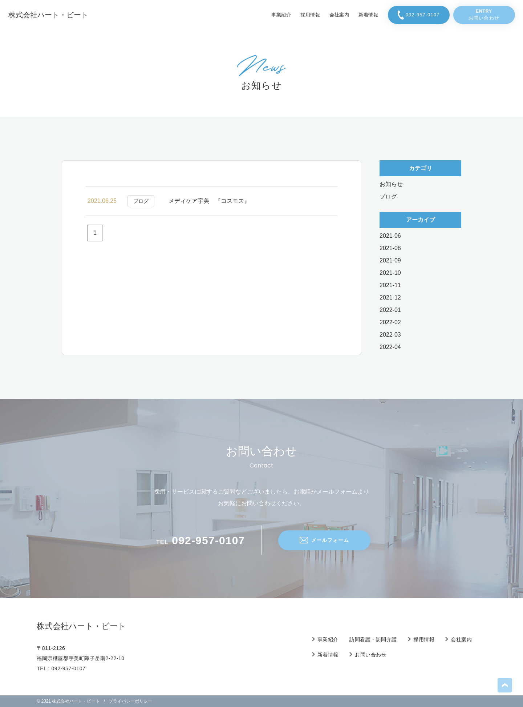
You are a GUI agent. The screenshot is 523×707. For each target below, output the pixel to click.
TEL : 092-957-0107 (61, 668)
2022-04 (390, 347)
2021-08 (390, 248)
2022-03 (390, 335)
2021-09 (390, 260)
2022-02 (390, 322)
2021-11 (390, 285)
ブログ (388, 196)
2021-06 (390, 236)
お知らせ (391, 184)
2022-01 (390, 310)
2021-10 (390, 273)
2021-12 (390, 297)
